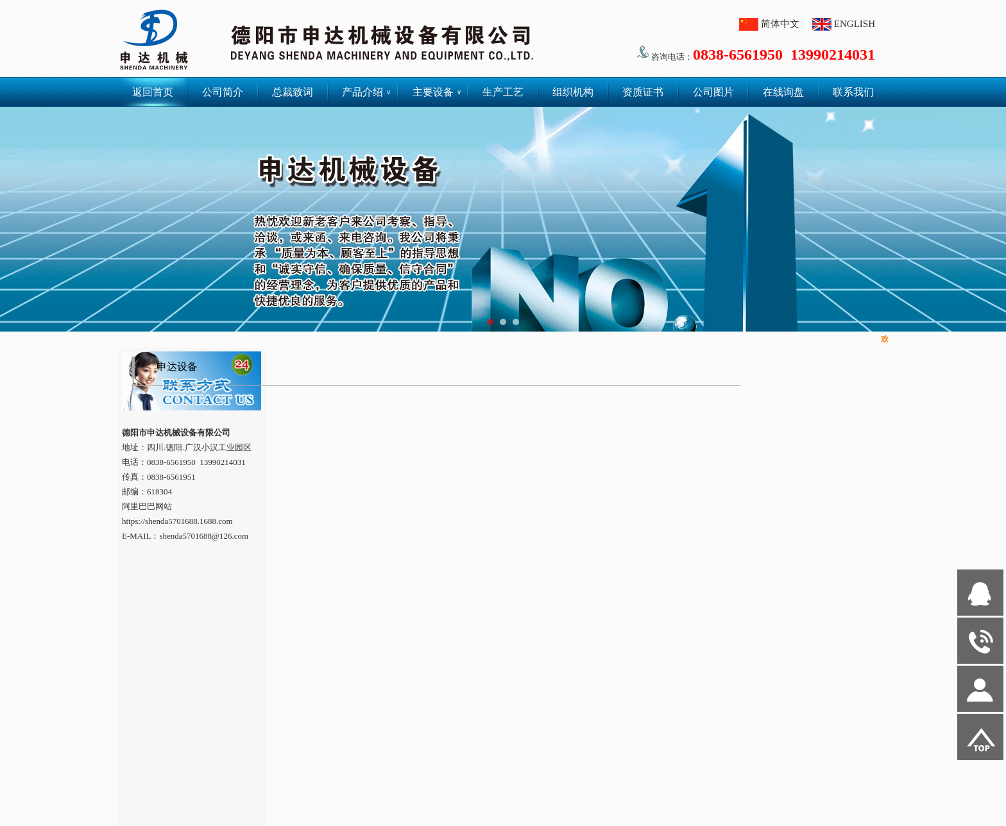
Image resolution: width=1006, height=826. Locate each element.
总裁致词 (292, 92)
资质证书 (642, 92)
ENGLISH (854, 24)
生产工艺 (503, 92)
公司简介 (222, 92)
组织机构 (572, 92)
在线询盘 (783, 92)
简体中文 (780, 24)
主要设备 (437, 92)
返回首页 (152, 92)
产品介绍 (366, 92)
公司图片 (713, 92)
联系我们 (853, 92)
